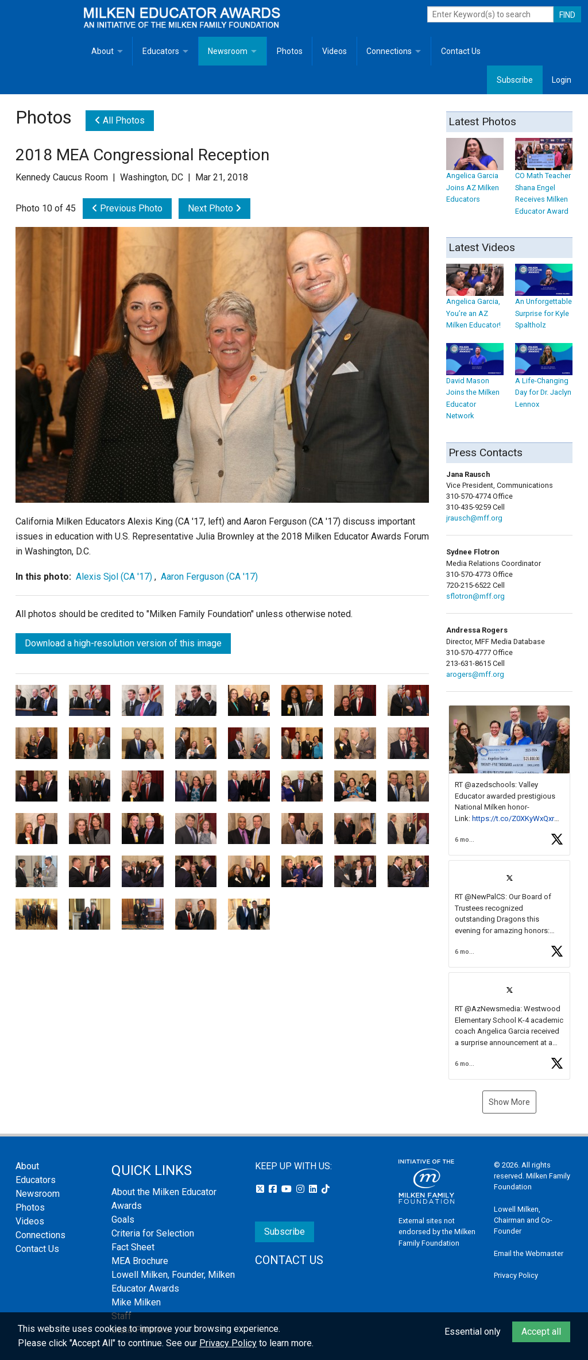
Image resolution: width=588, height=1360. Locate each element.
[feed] (509, 892)
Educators (160, 51)
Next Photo (214, 208)
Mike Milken (136, 1302)
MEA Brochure (139, 1260)
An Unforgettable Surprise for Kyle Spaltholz (543, 302)
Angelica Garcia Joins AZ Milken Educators (475, 176)
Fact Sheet (132, 1247)
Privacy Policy (516, 1275)
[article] (509, 780)
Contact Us (461, 51)
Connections (389, 51)
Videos (334, 51)
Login (561, 79)
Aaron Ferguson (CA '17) (209, 576)
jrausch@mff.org (474, 518)
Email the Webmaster (528, 1253)
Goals (122, 1219)
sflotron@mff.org (475, 596)
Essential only (472, 1331)
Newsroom (227, 51)
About (102, 51)
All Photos (120, 120)
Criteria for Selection (152, 1233)
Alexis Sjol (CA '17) (114, 576)
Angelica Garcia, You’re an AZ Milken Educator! (475, 302)
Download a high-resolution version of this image (123, 643)
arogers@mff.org (475, 674)
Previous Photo (127, 208)
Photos (290, 51)
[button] (509, 780)
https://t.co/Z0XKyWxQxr (513, 818)
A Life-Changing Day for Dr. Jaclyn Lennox (543, 381)
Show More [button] (509, 1102)
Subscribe (515, 79)
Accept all (541, 1331)
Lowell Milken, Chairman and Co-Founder (523, 1220)
